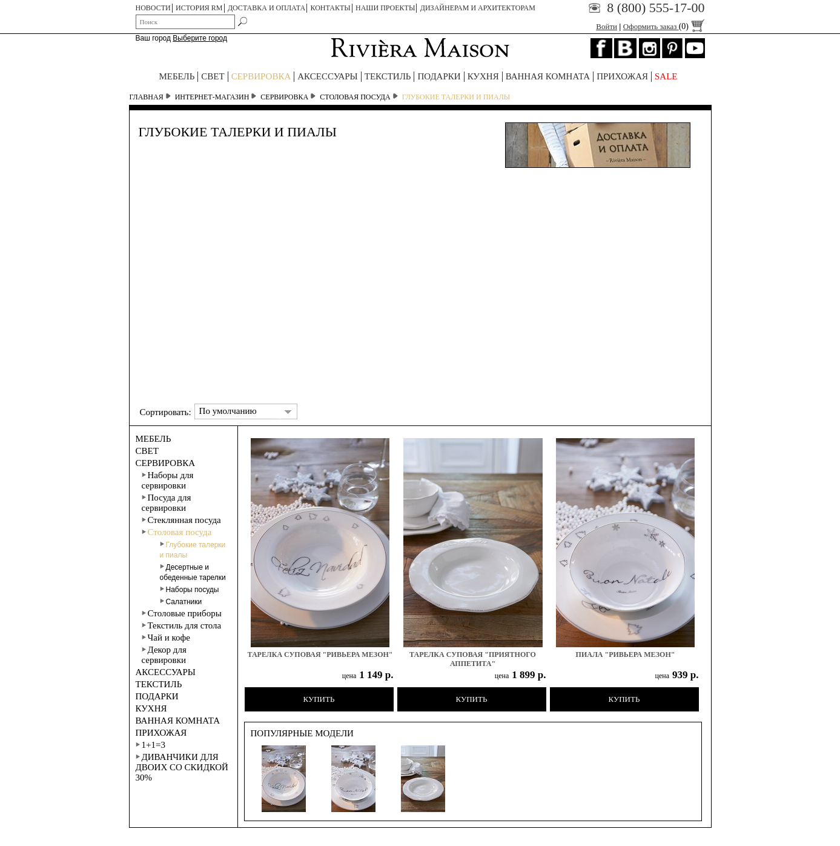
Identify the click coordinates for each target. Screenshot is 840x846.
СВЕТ (212, 76)
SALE (666, 76)
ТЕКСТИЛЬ (388, 76)
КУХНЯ (483, 76)
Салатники (181, 602)
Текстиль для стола (182, 625)
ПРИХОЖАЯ (622, 76)
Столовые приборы (182, 613)
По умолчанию (228, 411)
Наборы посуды (189, 589)
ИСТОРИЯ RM (199, 8)
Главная (147, 97)
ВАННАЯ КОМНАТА (548, 76)
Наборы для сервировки (168, 480)
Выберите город (200, 38)
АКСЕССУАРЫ (327, 76)
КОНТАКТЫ (330, 8)
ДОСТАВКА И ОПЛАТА (266, 8)
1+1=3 (150, 745)
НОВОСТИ (153, 8)
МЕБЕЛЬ (176, 76)
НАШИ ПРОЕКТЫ (385, 8)
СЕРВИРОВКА (261, 76)
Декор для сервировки (164, 655)
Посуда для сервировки (166, 503)
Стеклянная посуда (181, 520)
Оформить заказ (664, 26)
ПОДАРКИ (438, 76)
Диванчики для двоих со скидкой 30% (182, 767)
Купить (319, 699)
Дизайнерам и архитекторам (477, 8)
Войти (606, 26)
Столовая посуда (355, 97)
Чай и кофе (166, 637)
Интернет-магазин (212, 97)
